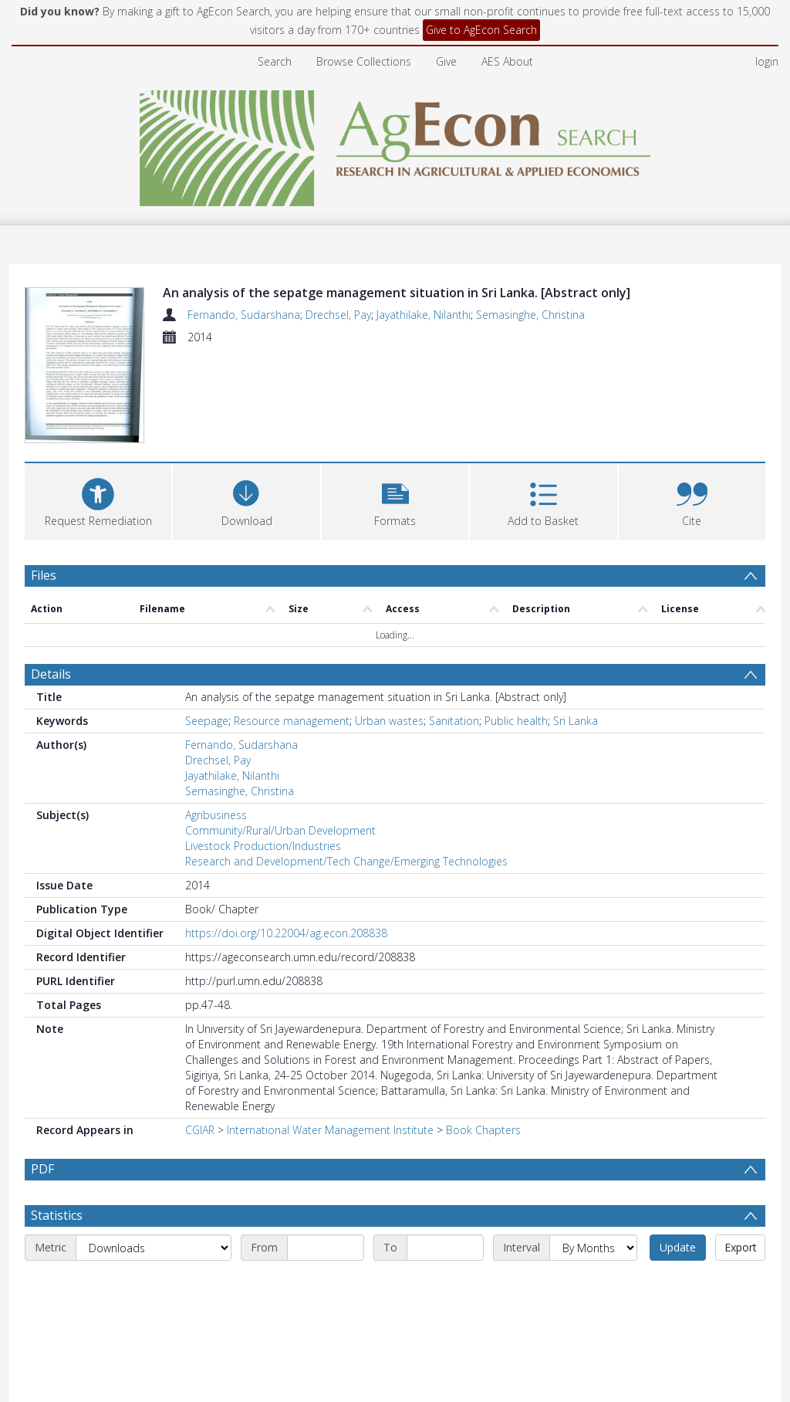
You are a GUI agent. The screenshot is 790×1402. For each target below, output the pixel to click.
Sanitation (454, 720)
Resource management (291, 720)
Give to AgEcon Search (481, 29)
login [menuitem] (766, 61)
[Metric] (153, 1285)
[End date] (445, 1285)
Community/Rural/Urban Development (280, 830)
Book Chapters (483, 1130)
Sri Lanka (575, 720)
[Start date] (325, 1285)
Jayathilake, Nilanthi (423, 314)
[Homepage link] (395, 144)
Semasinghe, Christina (530, 314)
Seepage (206, 720)
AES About (507, 61)
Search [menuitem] (275, 61)
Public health (516, 720)
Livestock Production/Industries (263, 845)
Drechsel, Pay (338, 314)
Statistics (57, 1252)
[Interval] (593, 1285)
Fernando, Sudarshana (243, 314)
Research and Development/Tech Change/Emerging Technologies (346, 861)
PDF (42, 1168)
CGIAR (199, 1130)
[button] (395, 500)
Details (51, 673)
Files (43, 575)
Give (446, 61)
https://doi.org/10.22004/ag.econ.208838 (286, 933)
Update (678, 1284)
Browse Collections (363, 61)
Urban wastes (389, 720)
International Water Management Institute (330, 1130)
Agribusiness (216, 815)
